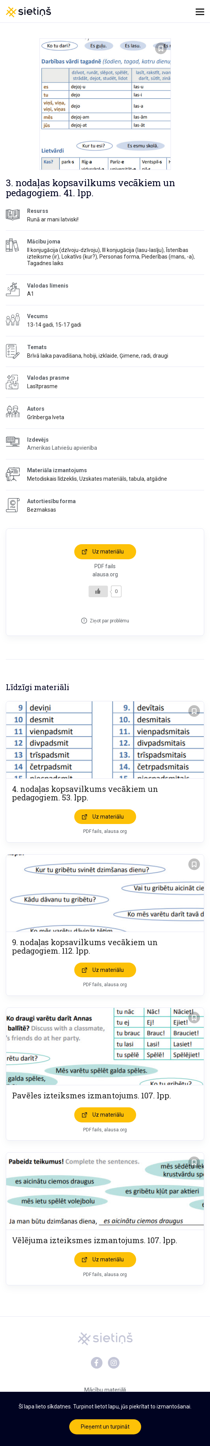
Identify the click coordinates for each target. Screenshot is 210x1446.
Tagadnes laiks (45, 263)
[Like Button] (98, 591)
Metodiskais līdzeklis (52, 479)
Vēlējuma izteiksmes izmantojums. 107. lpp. (94, 1240)
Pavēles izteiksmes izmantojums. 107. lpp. (91, 1095)
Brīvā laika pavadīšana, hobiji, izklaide (72, 356)
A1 (30, 294)
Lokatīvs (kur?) (79, 257)
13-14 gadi (40, 325)
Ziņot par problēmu (109, 621)
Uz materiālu (108, 551)
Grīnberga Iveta (45, 417)
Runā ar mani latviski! (53, 219)
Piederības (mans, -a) (168, 257)
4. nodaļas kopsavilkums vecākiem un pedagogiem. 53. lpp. (85, 793)
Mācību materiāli (105, 1389)
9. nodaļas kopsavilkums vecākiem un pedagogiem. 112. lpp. (85, 946)
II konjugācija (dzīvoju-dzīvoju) (63, 250)
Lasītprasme (42, 386)
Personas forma (119, 257)
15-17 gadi (68, 325)
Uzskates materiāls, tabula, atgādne (123, 479)
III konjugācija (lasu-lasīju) (133, 250)
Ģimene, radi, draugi (144, 356)
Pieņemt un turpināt (105, 1427)
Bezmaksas (41, 510)
